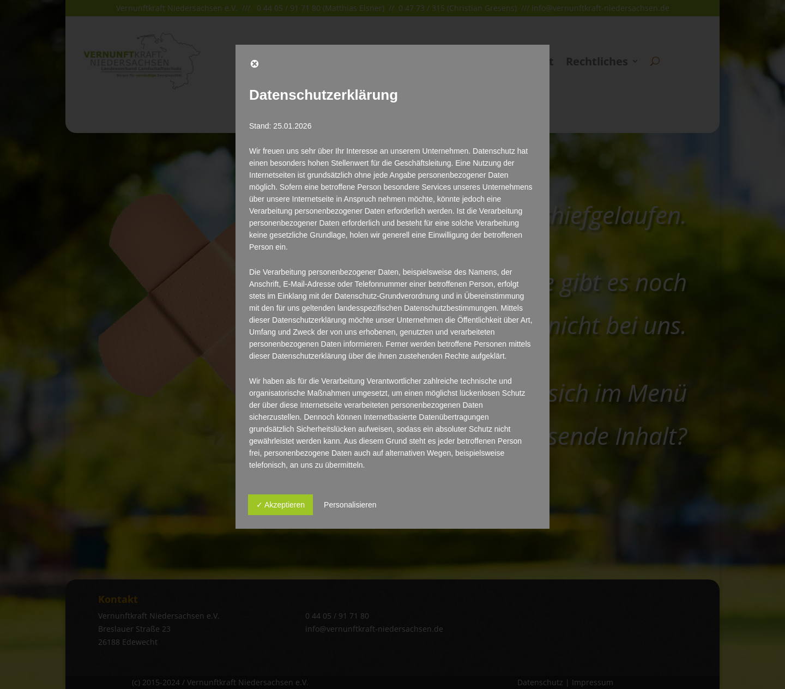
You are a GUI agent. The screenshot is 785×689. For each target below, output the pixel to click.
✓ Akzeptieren (280, 504)
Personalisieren (350, 504)
